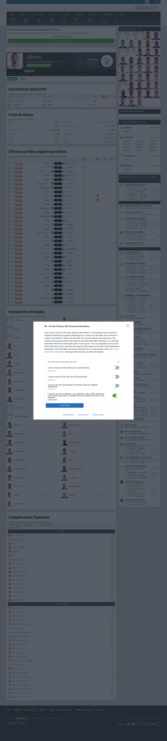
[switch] (115, 367)
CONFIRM (65, 405)
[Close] (128, 326)
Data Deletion (68, 415)
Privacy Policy (98, 415)
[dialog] (83, 370)
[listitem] (83, 362)
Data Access (83, 415)
